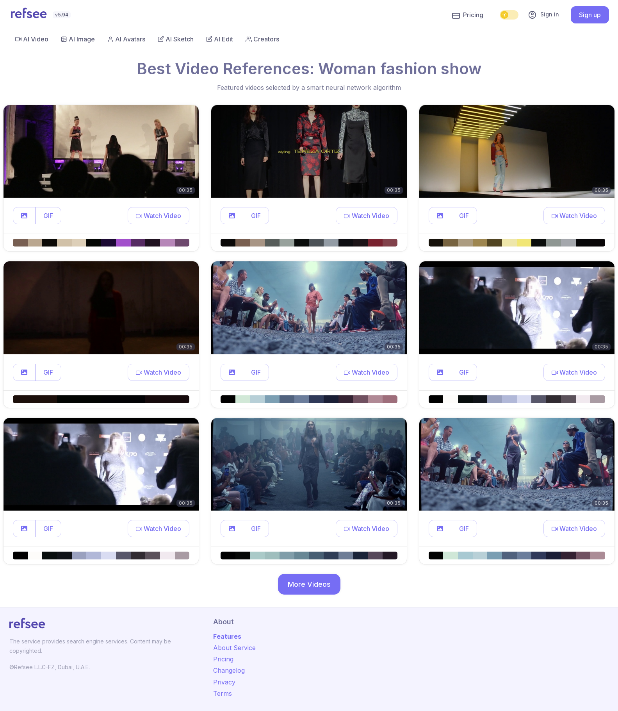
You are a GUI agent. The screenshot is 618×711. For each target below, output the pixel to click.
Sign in (543, 15)
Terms (222, 693)
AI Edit (219, 39)
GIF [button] (48, 216)
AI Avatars (126, 39)
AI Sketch (176, 39)
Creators (262, 39)
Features (227, 636)
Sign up (590, 15)
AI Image (78, 39)
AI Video (31, 39)
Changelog (229, 670)
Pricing (467, 15)
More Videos (309, 584)
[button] (24, 215)
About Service (234, 648)
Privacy (224, 682)
